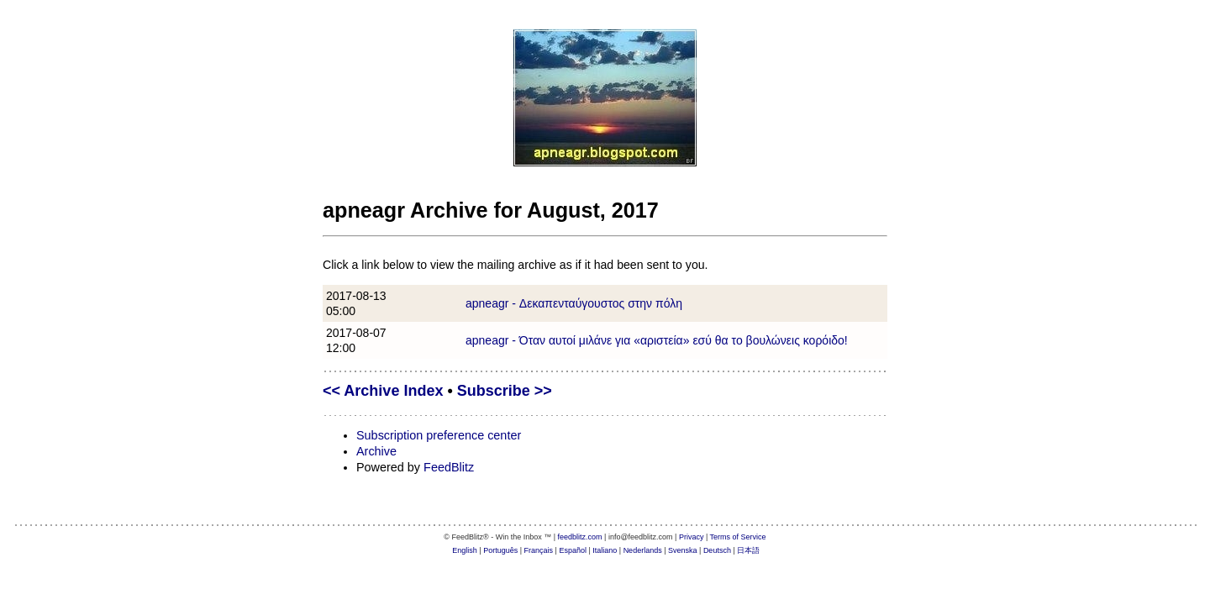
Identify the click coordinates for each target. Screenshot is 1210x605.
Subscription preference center (438, 435)
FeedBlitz (449, 467)
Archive (376, 451)
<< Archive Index (383, 390)
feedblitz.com (580, 537)
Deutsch (717, 550)
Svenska (682, 550)
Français (539, 550)
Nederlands (642, 550)
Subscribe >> (504, 390)
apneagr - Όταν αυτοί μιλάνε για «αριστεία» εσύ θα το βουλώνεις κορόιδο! (657, 340)
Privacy (691, 537)
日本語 (748, 550)
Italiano (604, 550)
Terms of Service (738, 537)
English (464, 550)
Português (500, 550)
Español (573, 550)
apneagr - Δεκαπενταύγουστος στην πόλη (574, 303)
